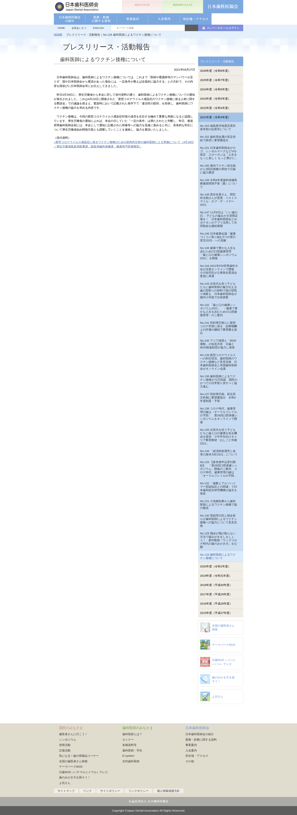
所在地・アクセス (196, 755)
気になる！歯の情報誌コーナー (79, 755)
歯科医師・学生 (132, 750)
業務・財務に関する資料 (201, 739)
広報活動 (64, 750)
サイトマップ (66, 790)
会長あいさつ (79, 28)
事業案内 (191, 744)
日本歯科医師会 (197, 728)
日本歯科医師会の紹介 (199, 734)
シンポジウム (67, 739)
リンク (87, 790)
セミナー (128, 739)
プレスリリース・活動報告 (217, 61)
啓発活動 (64, 744)
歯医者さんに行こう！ (73, 734)
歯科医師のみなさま (137, 728)
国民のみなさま (71, 728)
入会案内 (191, 750)
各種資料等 (129, 744)
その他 (189, 761)
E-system (128, 755)
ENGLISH (98, 28)
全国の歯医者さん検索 (73, 761)
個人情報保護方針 (168, 790)
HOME (61, 28)
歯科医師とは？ (132, 734)
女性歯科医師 (130, 761)
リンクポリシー (138, 790)
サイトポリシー (110, 790)
